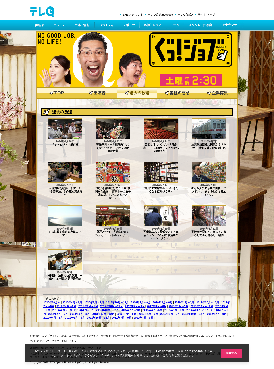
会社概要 (106, 335)
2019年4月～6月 (162, 302)
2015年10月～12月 (107, 310)
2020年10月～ (51, 302)
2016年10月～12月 (202, 306)
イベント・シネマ (201, 25)
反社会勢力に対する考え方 (84, 335)
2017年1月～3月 (178, 306)
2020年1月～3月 (94, 302)
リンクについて (226, 335)
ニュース (60, 25)
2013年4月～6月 (148, 314)
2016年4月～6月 (62, 310)
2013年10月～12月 (103, 314)
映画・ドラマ (153, 25)
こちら (166, 355)
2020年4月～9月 (72, 302)
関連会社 (118, 335)
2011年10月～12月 (98, 317)
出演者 (97, 93)
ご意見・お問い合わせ (64, 341)
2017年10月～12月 (111, 306)
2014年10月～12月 (197, 310)
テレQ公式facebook (160, 14)
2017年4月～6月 (156, 306)
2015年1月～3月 (174, 310)
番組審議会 (132, 335)
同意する (231, 353)
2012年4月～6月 (53, 317)
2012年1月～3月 (75, 317)
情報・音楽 (82, 25)
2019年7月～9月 (141, 302)
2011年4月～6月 (143, 317)
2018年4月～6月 (66, 306)
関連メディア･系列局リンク (168, 335)
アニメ (175, 25)
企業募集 (217, 93)
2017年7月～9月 (135, 306)
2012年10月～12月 (193, 314)
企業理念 (35, 335)
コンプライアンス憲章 (54, 335)
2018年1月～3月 (88, 306)
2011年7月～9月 (121, 317)
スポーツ (129, 25)
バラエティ (106, 25)
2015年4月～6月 (152, 310)
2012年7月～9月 (216, 314)
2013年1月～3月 (170, 314)
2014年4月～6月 (58, 314)
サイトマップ (206, 14)
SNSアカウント (133, 14)
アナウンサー (230, 25)
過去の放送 (137, 93)
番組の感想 (177, 93)
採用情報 (145, 335)
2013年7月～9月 (126, 314)
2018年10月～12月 (207, 302)
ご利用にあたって (40, 341)
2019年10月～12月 (117, 302)
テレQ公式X (185, 14)
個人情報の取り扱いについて (199, 335)
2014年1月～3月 (80, 314)
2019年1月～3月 (184, 302)
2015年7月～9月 (130, 310)
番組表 (40, 25)
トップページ (57, 93)
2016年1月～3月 (84, 310)
